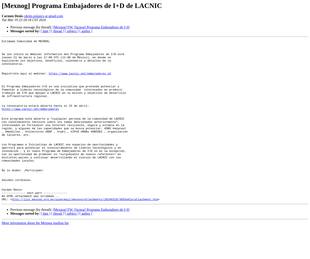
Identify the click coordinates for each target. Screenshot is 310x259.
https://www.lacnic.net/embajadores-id (80, 80)
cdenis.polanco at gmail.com (43, 16)
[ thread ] (57, 31)
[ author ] (85, 31)
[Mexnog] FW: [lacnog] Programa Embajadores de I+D (91, 27)
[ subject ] (72, 31)
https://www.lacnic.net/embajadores (30, 123)
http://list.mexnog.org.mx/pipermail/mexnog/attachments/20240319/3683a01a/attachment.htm (85, 231)
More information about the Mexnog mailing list (35, 255)
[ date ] (45, 31)
